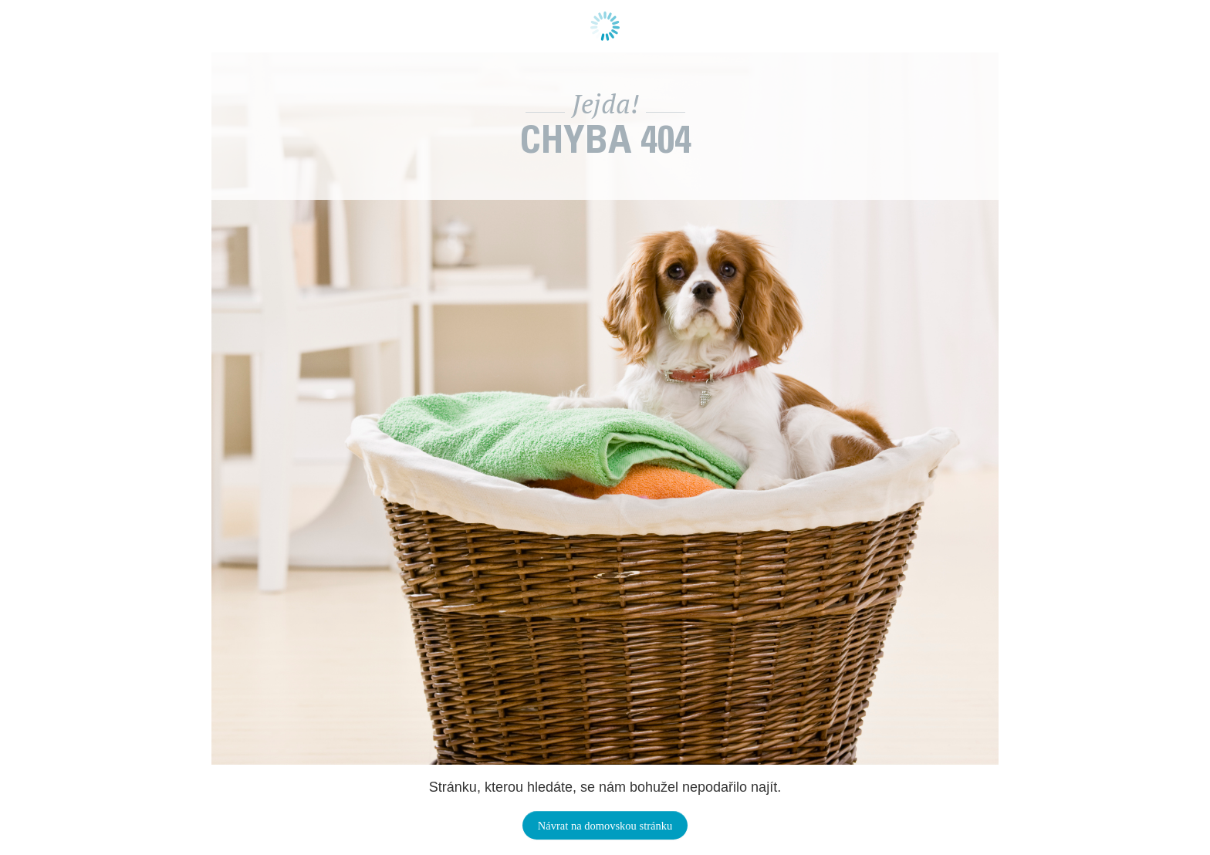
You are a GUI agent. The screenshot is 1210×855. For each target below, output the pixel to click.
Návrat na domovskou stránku (605, 826)
